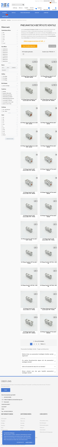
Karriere (32, 7)
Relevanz (52, 52)
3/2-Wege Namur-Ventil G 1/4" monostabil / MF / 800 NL (48, 100)
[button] (29, 46)
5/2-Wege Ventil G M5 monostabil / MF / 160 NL (29, 146)
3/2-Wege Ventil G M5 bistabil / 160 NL (48, 123)
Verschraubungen (25, 12)
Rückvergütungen (44, 425)
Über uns (21, 7)
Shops (21, 427)
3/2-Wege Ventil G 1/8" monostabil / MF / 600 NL (29, 170)
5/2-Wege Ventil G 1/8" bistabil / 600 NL (48, 193)
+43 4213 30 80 (46, 1)
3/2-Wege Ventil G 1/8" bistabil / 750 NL (48, 216)
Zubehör (46, 12)
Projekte (26, 7)
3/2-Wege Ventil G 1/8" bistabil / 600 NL (48, 170)
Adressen (42, 427)
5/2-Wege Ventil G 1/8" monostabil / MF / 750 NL (48, 239)
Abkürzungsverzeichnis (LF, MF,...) (34, 41)
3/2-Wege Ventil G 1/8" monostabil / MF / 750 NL (29, 216)
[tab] (38, 41)
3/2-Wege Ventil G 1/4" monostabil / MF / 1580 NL (29, 332)
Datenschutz (20, 442)
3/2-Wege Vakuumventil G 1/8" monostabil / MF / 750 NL (48, 309)
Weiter (43, 344)
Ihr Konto (43, 414)
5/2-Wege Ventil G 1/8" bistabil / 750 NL (29, 263)
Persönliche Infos (44, 420)
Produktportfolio (30, 9)
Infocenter (5, 15)
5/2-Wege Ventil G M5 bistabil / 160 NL (48, 146)
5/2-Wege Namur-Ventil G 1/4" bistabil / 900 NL (29, 77)
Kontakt (22, 423)
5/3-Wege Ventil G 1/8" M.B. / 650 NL (48, 286)
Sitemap (22, 425)
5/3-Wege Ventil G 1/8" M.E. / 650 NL (29, 286)
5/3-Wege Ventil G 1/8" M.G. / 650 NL (48, 263)
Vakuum (37, 12)
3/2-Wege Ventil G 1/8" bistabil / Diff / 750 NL (29, 239)
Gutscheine (42, 429)
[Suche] (18, 5)
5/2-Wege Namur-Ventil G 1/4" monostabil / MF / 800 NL (29, 100)
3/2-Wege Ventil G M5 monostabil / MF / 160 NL (29, 123)
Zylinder (4, 12)
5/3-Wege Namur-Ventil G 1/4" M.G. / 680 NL (48, 77)
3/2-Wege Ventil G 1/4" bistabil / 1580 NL (48, 332)
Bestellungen (43, 423)
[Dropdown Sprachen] (54, 3)
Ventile (13, 12)
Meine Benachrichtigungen (46, 432)
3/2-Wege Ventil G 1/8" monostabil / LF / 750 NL (29, 309)
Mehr (5, 390)
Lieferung (15, 7)
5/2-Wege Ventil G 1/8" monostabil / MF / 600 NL (29, 193)
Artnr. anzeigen (52, 46)
